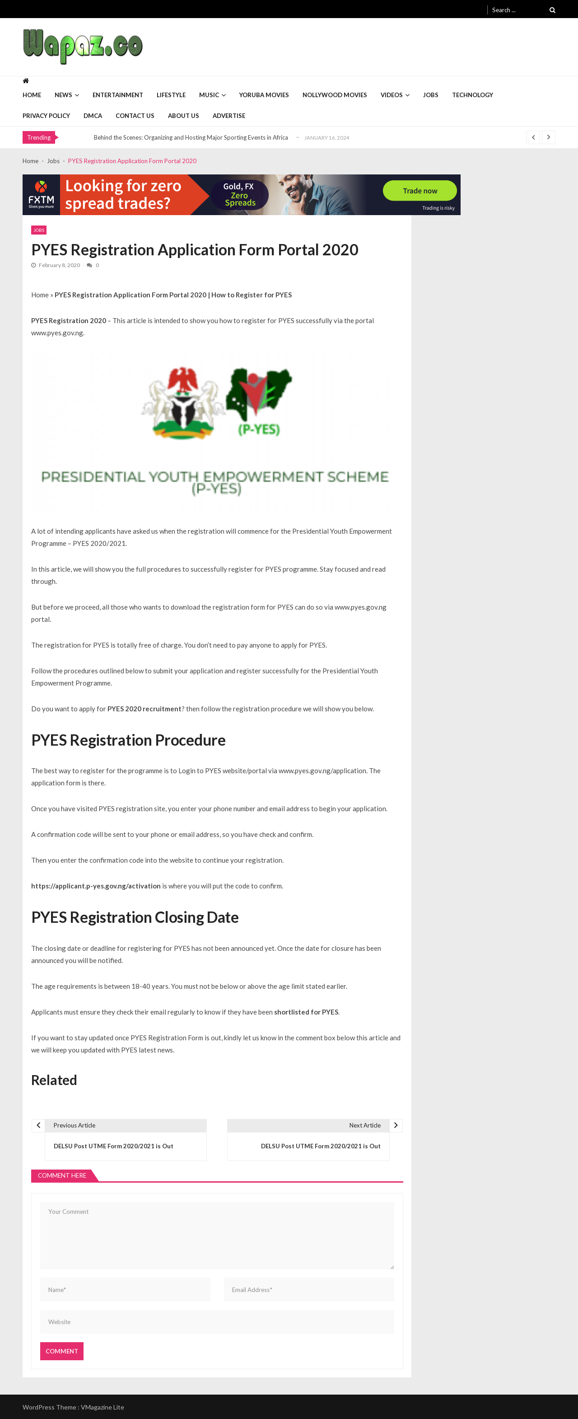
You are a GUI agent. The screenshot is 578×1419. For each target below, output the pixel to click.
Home (32, 95)
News (63, 95)
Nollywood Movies (335, 95)
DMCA (93, 115)
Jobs (430, 95)
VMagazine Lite (102, 1407)
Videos (392, 95)
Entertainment (118, 95)
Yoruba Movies (264, 95)
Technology (472, 95)
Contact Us (135, 115)
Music (209, 95)
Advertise (229, 115)
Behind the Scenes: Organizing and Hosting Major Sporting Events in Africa (191, 137)
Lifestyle (171, 95)
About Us (183, 115)
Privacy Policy (46, 115)
